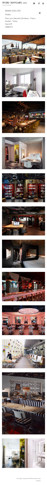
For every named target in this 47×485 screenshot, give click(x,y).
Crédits (38, 481)
